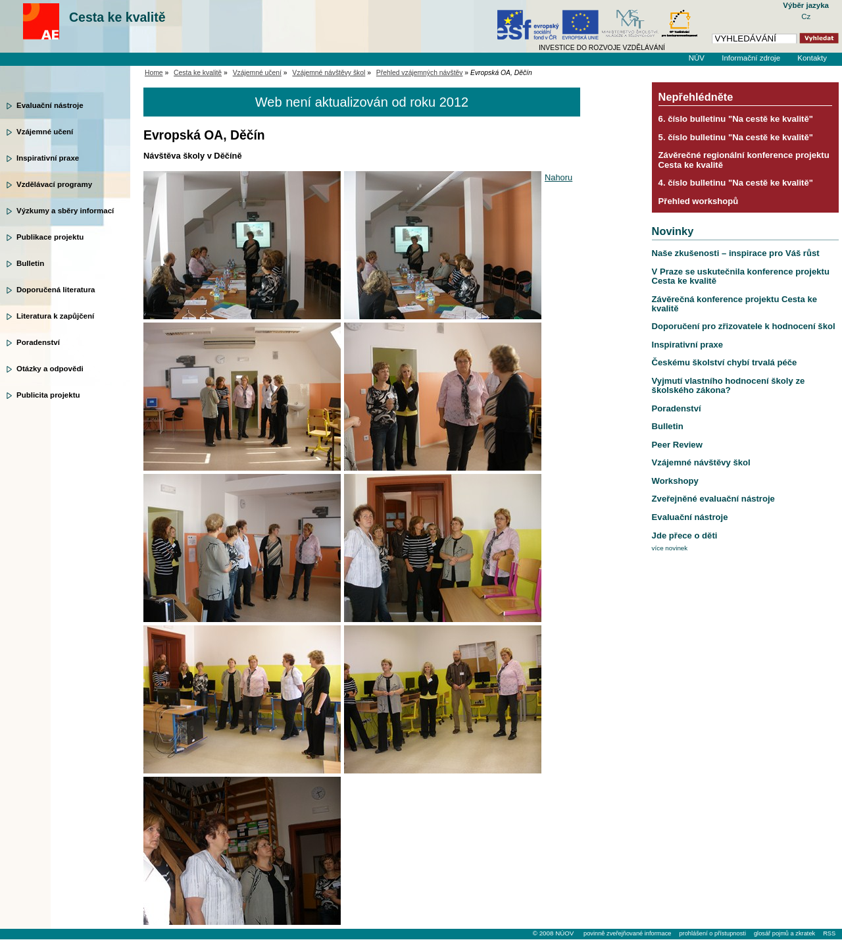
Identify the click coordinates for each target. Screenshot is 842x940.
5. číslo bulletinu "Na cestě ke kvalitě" (735, 137)
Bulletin (30, 263)
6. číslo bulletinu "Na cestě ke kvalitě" (735, 119)
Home (154, 72)
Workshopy (675, 481)
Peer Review (677, 445)
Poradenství (38, 342)
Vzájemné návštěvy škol (328, 72)
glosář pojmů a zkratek (784, 933)
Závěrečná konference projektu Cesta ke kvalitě (734, 303)
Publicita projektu (48, 395)
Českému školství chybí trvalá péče (724, 362)
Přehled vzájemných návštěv (419, 72)
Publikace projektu (50, 237)
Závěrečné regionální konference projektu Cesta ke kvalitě (744, 159)
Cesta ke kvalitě (117, 17)
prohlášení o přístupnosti (712, 933)
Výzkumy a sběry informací (65, 211)
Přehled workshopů (698, 201)
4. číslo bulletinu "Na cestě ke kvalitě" (735, 183)
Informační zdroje (751, 58)
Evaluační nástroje (50, 105)
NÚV (697, 58)
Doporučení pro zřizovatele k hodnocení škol (743, 326)
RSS (829, 933)
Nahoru (558, 177)
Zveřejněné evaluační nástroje (713, 499)
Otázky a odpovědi (50, 369)
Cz (805, 16)
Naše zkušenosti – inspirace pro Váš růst (736, 253)
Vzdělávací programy (54, 184)
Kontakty (812, 58)
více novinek (670, 548)
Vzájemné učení (44, 132)
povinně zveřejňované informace (627, 933)
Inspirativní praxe (47, 158)
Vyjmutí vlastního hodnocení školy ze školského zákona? (728, 385)
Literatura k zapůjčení (55, 316)
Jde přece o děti (685, 535)
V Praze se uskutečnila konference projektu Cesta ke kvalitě (741, 276)
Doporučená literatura (55, 290)
